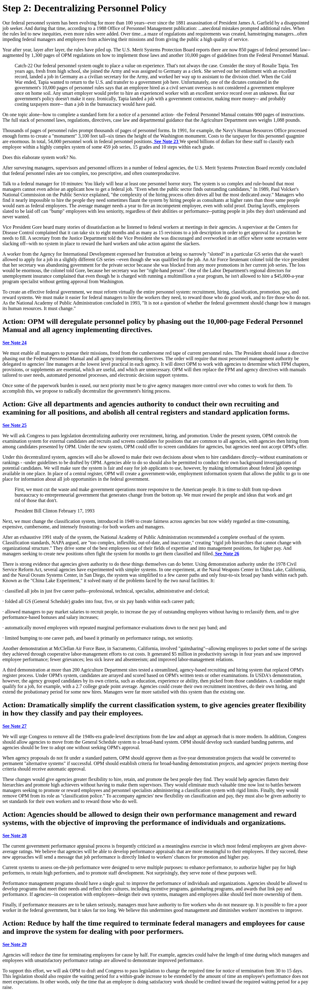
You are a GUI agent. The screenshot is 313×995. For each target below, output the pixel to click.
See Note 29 (14, 944)
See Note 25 (14, 425)
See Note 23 (166, 141)
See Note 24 (14, 342)
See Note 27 (14, 726)
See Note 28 (14, 835)
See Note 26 (226, 553)
